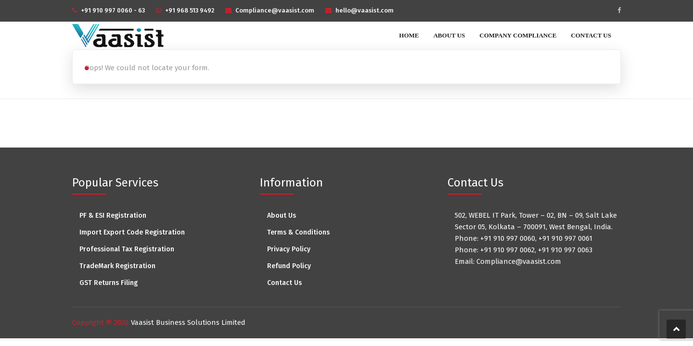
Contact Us (591, 35)
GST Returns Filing (108, 283)
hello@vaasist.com (364, 10)
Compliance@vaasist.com (274, 10)
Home (409, 35)
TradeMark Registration (117, 266)
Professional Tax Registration (126, 249)
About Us (449, 35)
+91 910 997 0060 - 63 (113, 10)
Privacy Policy (288, 249)
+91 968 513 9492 (189, 10)
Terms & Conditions (298, 232)
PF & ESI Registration (112, 215)
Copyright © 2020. (101, 322)
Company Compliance (517, 35)
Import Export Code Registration (132, 232)
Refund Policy (289, 266)
